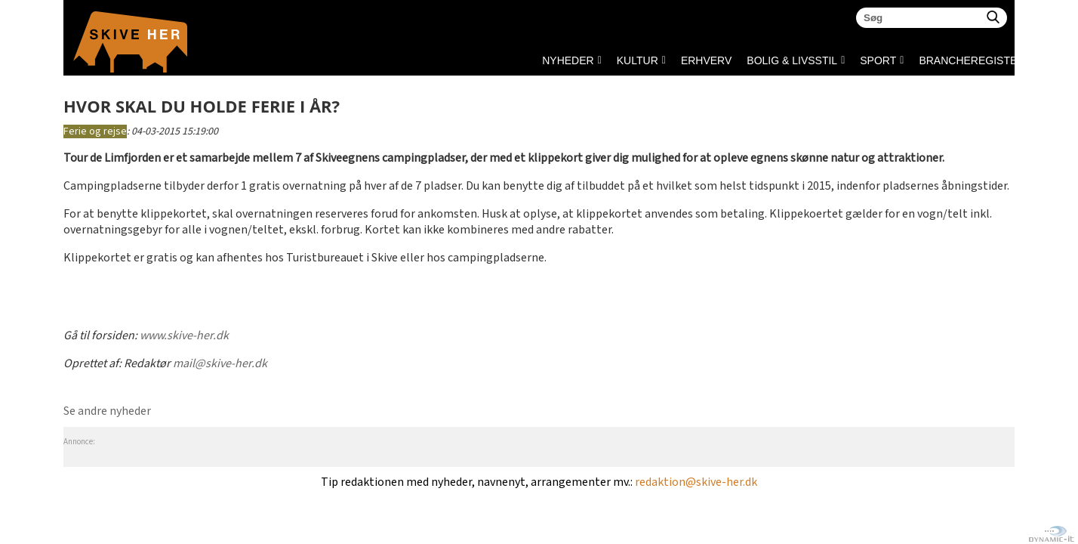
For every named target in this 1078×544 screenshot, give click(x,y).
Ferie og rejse (95, 131)
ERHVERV (706, 60)
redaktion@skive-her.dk (696, 482)
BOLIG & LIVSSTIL (792, 60)
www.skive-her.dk (184, 336)
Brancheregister (923, 60)
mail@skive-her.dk (220, 364)
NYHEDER (567, 60)
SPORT (878, 60)
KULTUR (637, 60)
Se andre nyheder (107, 411)
